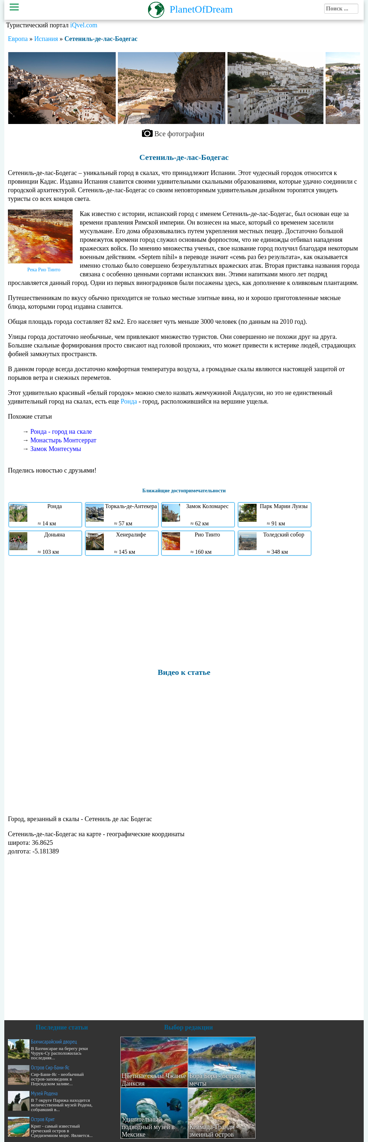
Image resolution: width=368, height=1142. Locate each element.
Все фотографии (179, 134)
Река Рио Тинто (43, 269)
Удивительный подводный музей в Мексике (148, 1127)
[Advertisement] (184, 611)
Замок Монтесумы (56, 448)
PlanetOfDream (201, 9)
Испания (46, 38)
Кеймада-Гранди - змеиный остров (214, 1130)
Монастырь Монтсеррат (64, 440)
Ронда (129, 401)
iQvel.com (83, 25)
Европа (18, 38)
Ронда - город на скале (61, 431)
